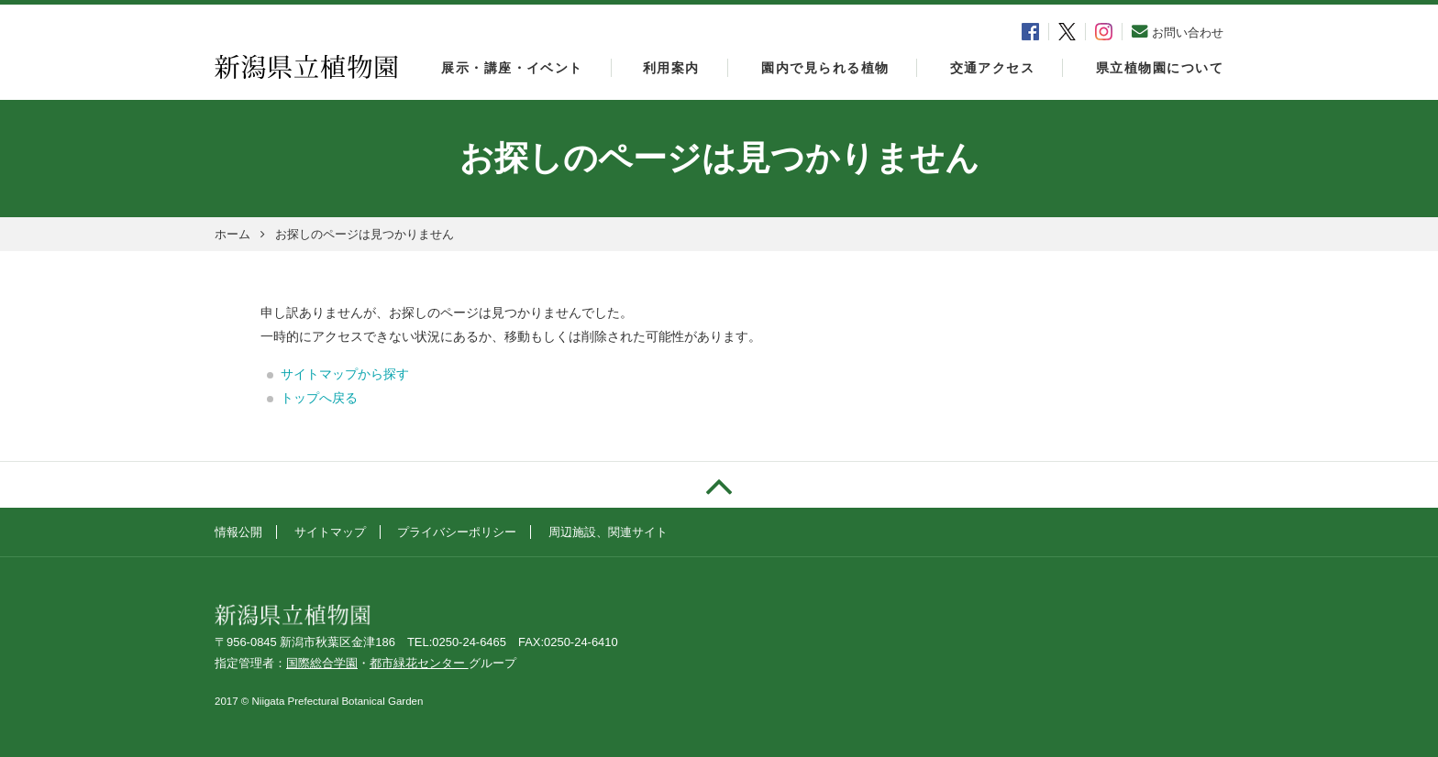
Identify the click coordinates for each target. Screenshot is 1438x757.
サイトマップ (330, 532)
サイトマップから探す (345, 374)
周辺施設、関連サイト (608, 532)
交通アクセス (992, 67)
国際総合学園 (322, 663)
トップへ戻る (319, 397)
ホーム (232, 234)
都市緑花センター (419, 663)
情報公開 (238, 532)
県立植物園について (1159, 67)
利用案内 (671, 67)
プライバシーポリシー (456, 532)
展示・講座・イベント (511, 67)
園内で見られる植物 (825, 67)
